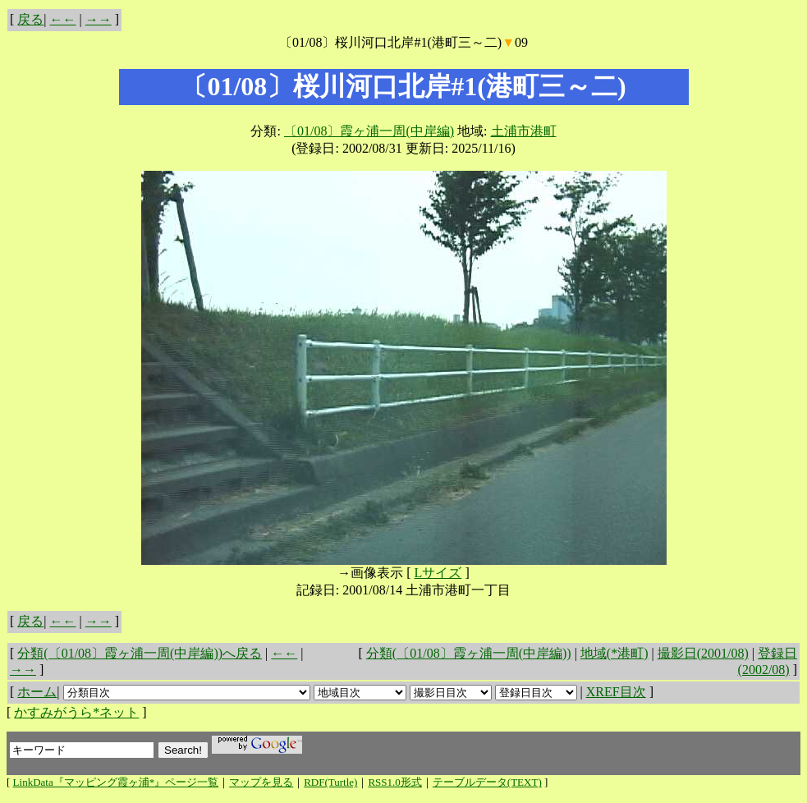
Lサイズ (438, 573)
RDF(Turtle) (330, 782)
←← (63, 19)
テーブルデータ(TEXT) (487, 782)
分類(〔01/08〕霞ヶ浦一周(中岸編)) (468, 653)
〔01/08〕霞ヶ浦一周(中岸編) (369, 131)
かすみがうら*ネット (76, 712)
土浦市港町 (524, 131)
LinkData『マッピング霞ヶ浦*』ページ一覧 (116, 782)
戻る (30, 19)
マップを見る (261, 782)
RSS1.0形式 (394, 782)
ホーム (37, 692)
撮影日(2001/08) (703, 653)
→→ (98, 19)
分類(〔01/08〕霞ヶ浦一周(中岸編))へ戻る (139, 653)
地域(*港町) (614, 653)
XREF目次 (616, 692)
